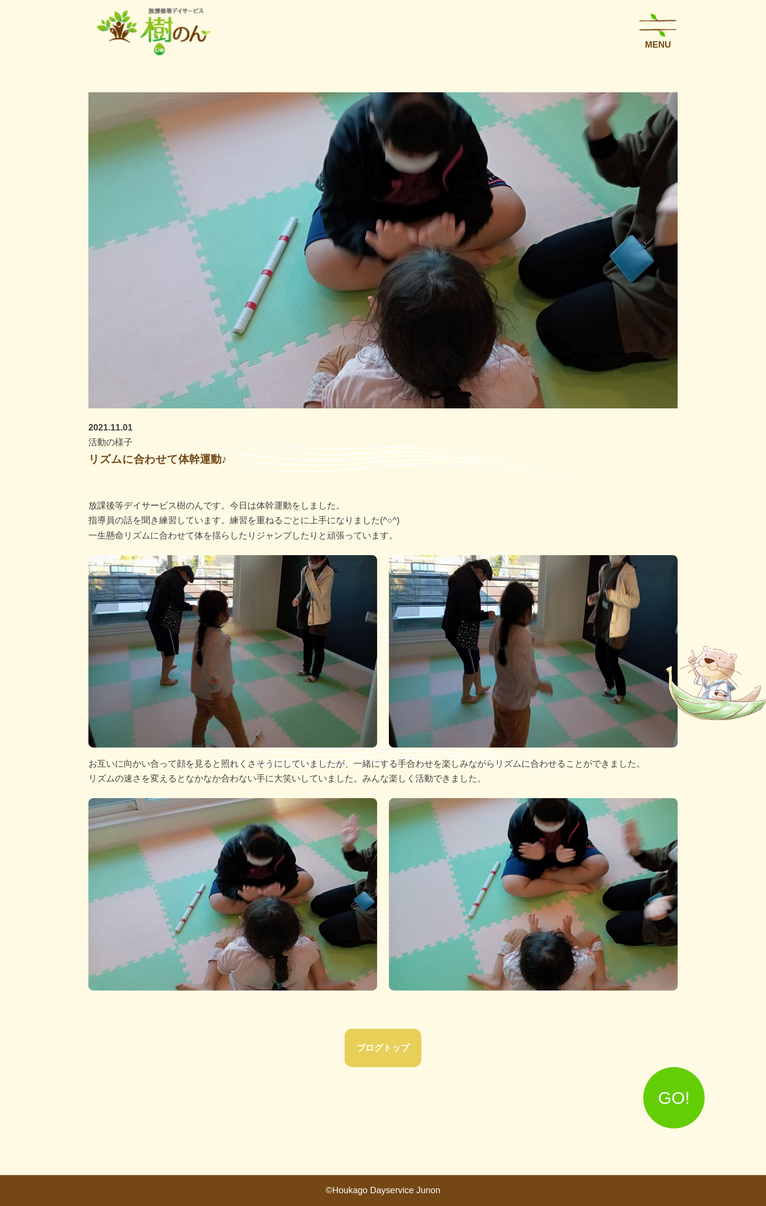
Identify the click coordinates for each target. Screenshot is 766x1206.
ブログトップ (383, 1048)
